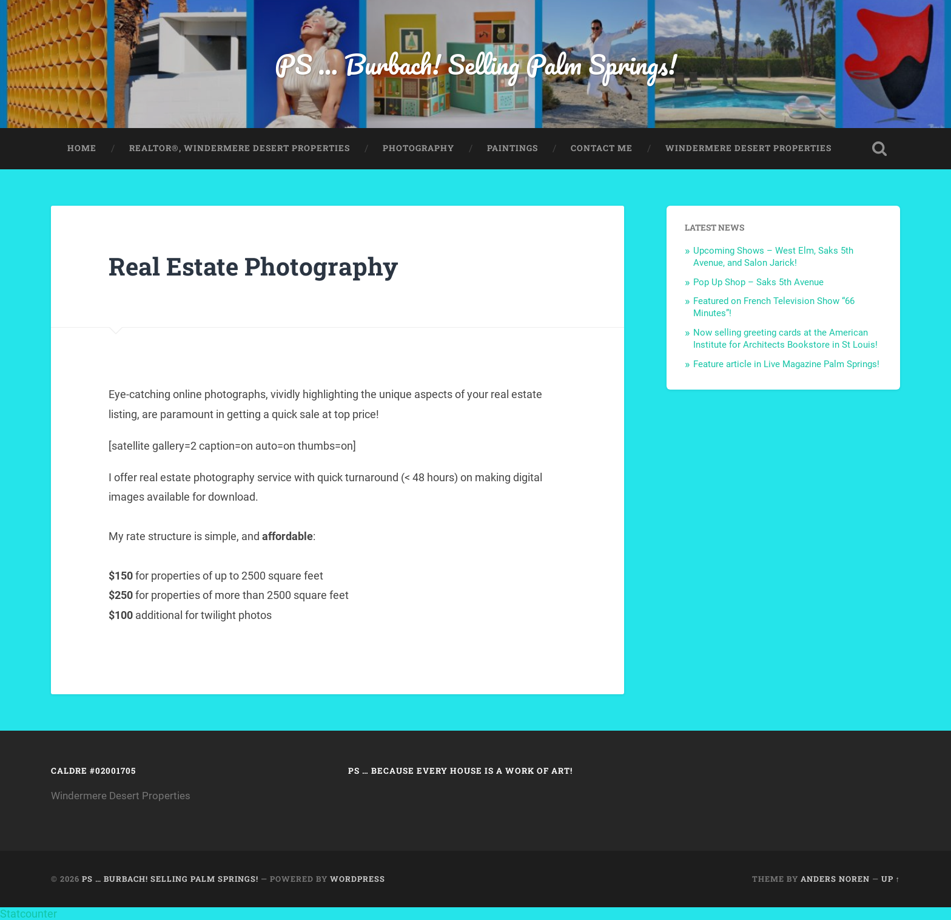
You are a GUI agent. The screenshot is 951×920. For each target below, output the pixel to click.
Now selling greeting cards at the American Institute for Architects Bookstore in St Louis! (785, 338)
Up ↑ (890, 879)
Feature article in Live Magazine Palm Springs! (786, 364)
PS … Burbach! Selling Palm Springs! (476, 64)
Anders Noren (835, 879)
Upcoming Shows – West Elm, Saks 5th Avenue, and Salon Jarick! (773, 256)
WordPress (357, 879)
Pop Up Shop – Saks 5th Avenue (758, 282)
